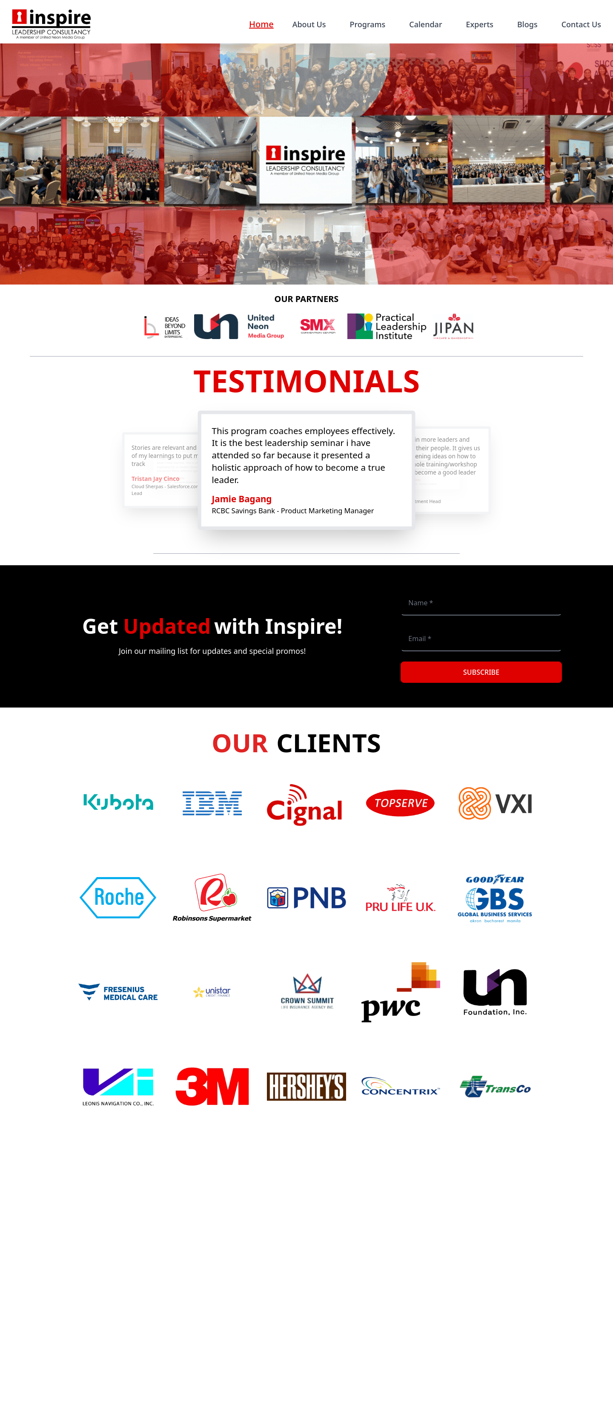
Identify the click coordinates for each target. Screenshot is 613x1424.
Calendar (425, 24)
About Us (309, 24)
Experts (480, 24)
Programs (368, 24)
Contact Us (581, 24)
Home (261, 24)
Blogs (527, 24)
